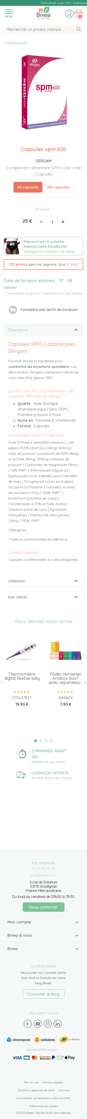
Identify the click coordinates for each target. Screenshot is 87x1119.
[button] (43, 264)
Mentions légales (52, 1082)
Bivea (43, 13)
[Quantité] (52, 222)
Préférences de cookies (43, 1106)
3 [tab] (46, 740)
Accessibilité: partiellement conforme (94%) (43, 1098)
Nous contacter (43, 907)
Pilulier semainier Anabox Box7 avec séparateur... (65, 678)
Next (83, 682)
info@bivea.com (43, 875)
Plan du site (31, 1082)
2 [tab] (40, 740)
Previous (4, 682)
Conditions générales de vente (36, 1090)
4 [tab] (51, 740)
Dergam (44, 160)
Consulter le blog (43, 993)
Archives (63, 1090)
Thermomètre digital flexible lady (22, 676)
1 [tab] (35, 740)
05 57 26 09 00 (43, 868)
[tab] (43, 330)
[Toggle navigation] (8, 13)
